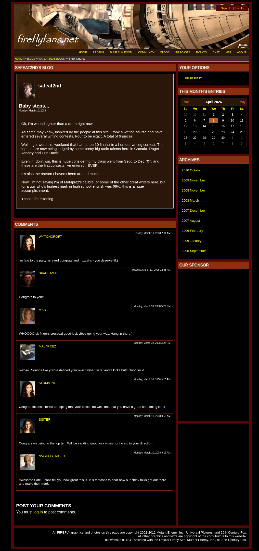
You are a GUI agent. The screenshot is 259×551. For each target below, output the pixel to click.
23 (223, 132)
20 (194, 132)
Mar (186, 102)
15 (213, 126)
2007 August (191, 220)
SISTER (45, 419)
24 (232, 132)
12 (185, 126)
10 (232, 120)
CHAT (216, 52)
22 (213, 132)
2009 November (193, 180)
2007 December (193, 210)
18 (241, 126)
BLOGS (164, 52)
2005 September (194, 251)
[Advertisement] (213, 345)
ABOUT (241, 52)
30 (194, 114)
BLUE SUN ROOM (121, 52)
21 (204, 132)
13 (194, 126)
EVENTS (201, 52)
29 (185, 114)
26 (185, 137)
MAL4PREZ (47, 346)
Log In (239, 8)
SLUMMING (47, 383)
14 (204, 126)
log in (38, 512)
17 (232, 126)
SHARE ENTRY (193, 78)
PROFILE (98, 52)
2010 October (192, 170)
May (243, 102)
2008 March (190, 200)
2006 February (192, 231)
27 (194, 137)
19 (185, 132)
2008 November (193, 190)
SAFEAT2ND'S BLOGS (52, 58)
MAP (228, 52)
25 (241, 132)
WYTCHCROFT (50, 236)
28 (204, 137)
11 (241, 120)
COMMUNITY (146, 52)
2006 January (192, 241)
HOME (83, 52)
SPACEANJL (48, 273)
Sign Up (226, 8)
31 (204, 114)
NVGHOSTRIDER (52, 456)
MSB (42, 310)
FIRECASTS (182, 52)
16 (223, 126)
